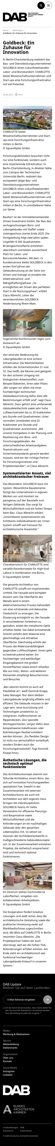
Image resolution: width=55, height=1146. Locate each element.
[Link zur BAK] (27, 1109)
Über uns (8, 1057)
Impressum (8, 1130)
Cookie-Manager (10, 1127)
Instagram (9, 1071)
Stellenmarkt (10, 1047)
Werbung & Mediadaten (16, 1034)
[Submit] (47, 999)
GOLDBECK (10, 189)
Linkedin (7, 1074)
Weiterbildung (11, 1044)
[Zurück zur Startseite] (23, 17)
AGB (22, 1127)
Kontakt (7, 1061)
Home (5, 30)
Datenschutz (26, 1130)
